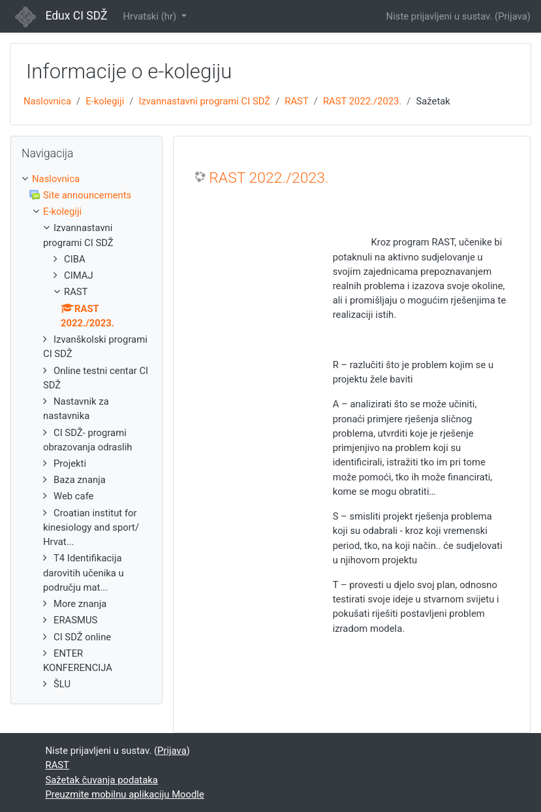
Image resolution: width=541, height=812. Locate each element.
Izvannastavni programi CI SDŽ (204, 101)
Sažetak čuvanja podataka (102, 780)
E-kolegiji (104, 101)
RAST (296, 101)
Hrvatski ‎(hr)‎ (150, 16)
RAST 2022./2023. (362, 101)
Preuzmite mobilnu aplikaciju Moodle (125, 794)
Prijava (512, 16)
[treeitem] (86, 179)
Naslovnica (47, 101)
